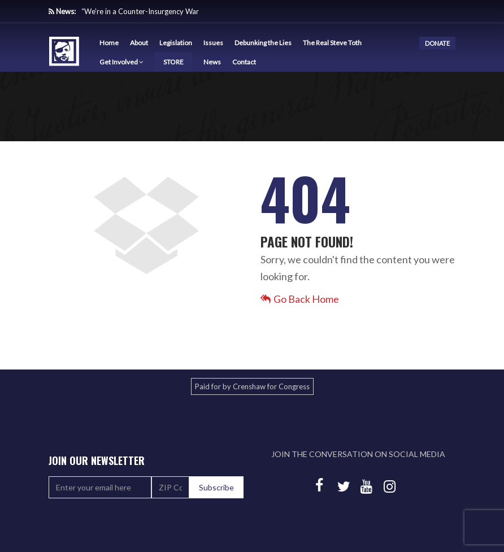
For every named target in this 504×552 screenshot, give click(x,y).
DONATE (437, 43)
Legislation (175, 42)
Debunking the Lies (263, 42)
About (139, 42)
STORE (173, 62)
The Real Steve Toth (332, 42)
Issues (213, 42)
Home (109, 42)
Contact (244, 62)
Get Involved (121, 62)
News (212, 62)
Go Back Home (299, 299)
